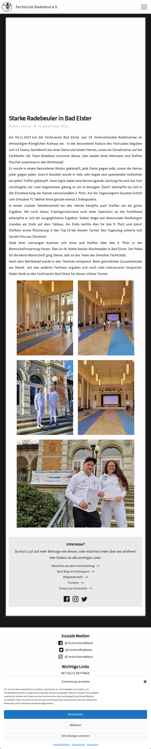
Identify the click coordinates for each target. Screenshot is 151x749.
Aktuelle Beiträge (75, 673)
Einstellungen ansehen (76, 736)
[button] (145, 682)
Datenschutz (78, 744)
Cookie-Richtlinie (61, 744)
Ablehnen (75, 725)
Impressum (92, 744)
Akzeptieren (75, 714)
